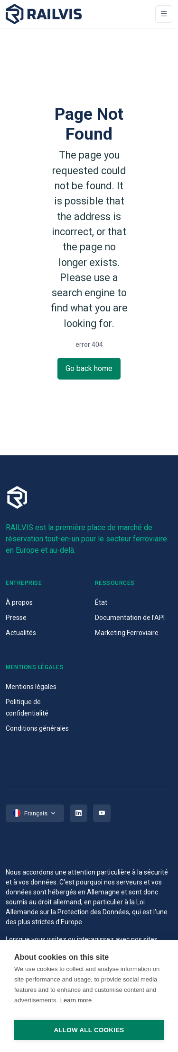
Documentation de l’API (130, 617)
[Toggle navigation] (163, 14)
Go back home (89, 368)
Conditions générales (37, 728)
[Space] (44, 14)
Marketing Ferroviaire (127, 633)
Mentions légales (31, 686)
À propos (19, 602)
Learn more (76, 1000)
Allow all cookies (89, 1030)
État (101, 602)
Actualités (21, 633)
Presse (16, 617)
